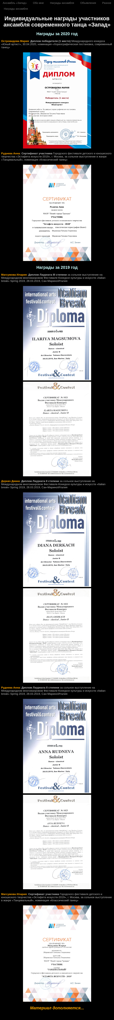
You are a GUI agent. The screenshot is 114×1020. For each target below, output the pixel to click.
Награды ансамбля (62, 2)
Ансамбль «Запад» (15, 2)
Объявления (88, 2)
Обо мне (38, 2)
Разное (106, 2)
